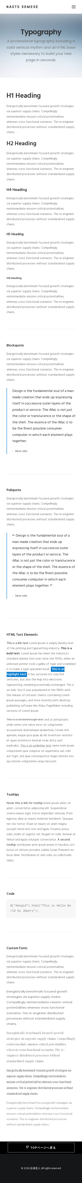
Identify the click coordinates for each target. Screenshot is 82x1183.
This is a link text (17, 643)
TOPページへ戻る (41, 1147)
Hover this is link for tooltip (25, 803)
